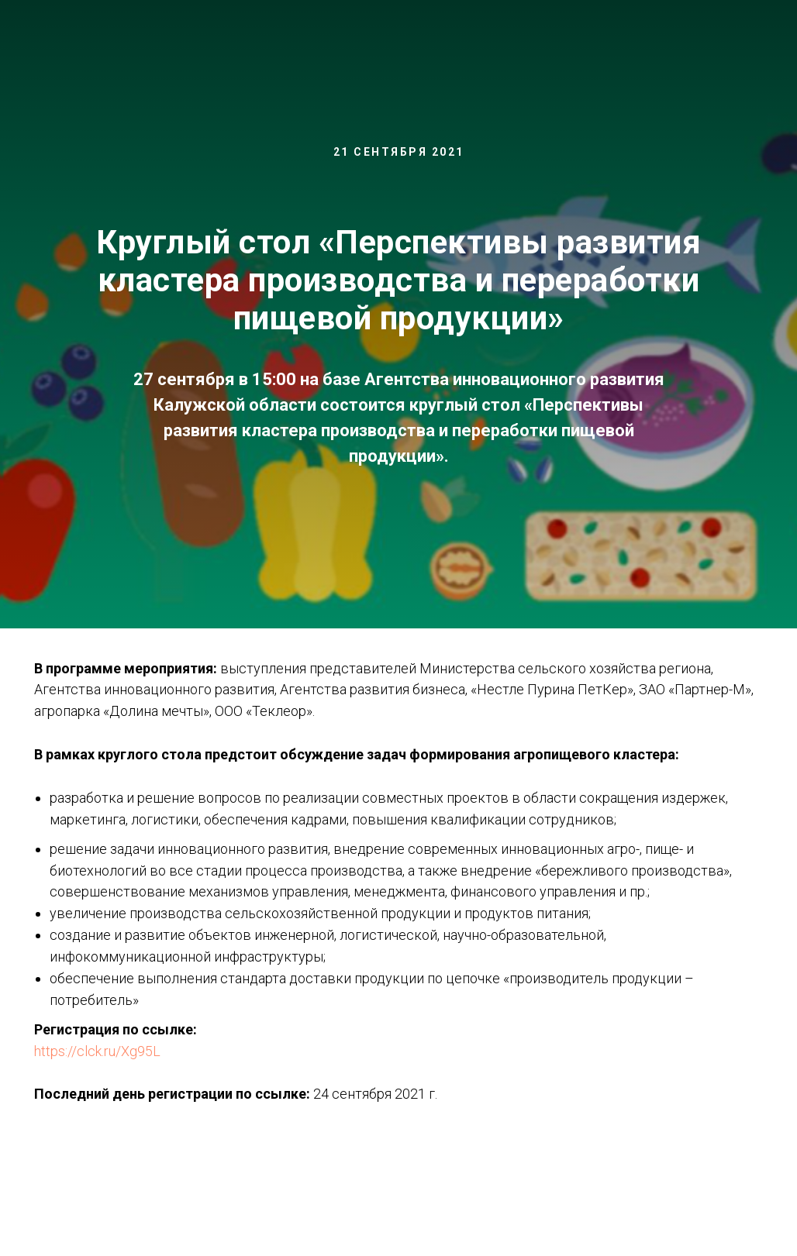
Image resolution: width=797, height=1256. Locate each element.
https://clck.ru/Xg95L (97, 1051)
